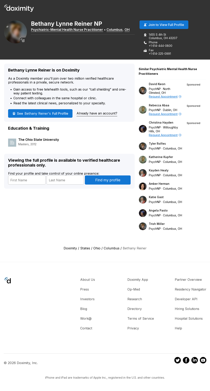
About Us (87, 280)
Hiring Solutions (187, 309)
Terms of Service (140, 319)
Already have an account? (97, 113)
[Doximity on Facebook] (186, 361)
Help (178, 328)
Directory (134, 309)
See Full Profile (40, 114)
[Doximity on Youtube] (203, 361)
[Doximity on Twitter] (177, 361)
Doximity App (137, 280)
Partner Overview (188, 280)
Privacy (133, 328)
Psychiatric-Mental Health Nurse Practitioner (68, 30)
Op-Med (133, 289)
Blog (83, 309)
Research (134, 299)
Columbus (116, 30)
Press (84, 289)
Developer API (186, 299)
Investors (87, 299)
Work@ (86, 319)
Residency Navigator (190, 289)
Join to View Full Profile (164, 25)
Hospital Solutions (189, 319)
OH (128, 30)
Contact (86, 328)
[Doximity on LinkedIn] (194, 361)
